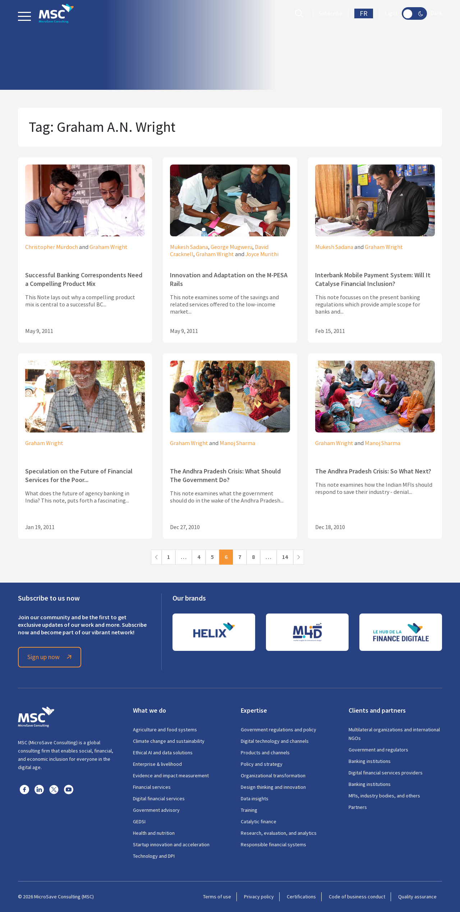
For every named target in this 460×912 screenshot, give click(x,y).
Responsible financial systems (273, 844)
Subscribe (330, 13)
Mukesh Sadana (189, 247)
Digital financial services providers (386, 772)
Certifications (301, 896)
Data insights (254, 798)
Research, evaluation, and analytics (279, 833)
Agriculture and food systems (165, 729)
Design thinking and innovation (273, 787)
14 (285, 557)
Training (249, 810)
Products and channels (265, 752)
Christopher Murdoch (51, 247)
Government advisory (156, 810)
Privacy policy (259, 896)
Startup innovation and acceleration (171, 844)
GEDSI (139, 821)
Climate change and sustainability (168, 741)
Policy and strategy (261, 764)
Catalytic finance (258, 821)
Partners (358, 807)
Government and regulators (378, 749)
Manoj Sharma (237, 443)
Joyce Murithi (262, 254)
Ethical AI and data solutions (163, 752)
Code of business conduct (357, 896)
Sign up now (50, 657)
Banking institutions (370, 761)
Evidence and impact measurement (171, 775)
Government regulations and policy (278, 729)
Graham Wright (108, 247)
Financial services (152, 787)
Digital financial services (159, 798)
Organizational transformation (273, 775)
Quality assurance (417, 896)
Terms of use (217, 896)
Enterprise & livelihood (157, 764)
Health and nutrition (154, 833)
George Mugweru (231, 247)
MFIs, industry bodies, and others (384, 795)
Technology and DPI (154, 856)
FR (364, 13)
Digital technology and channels (275, 741)
